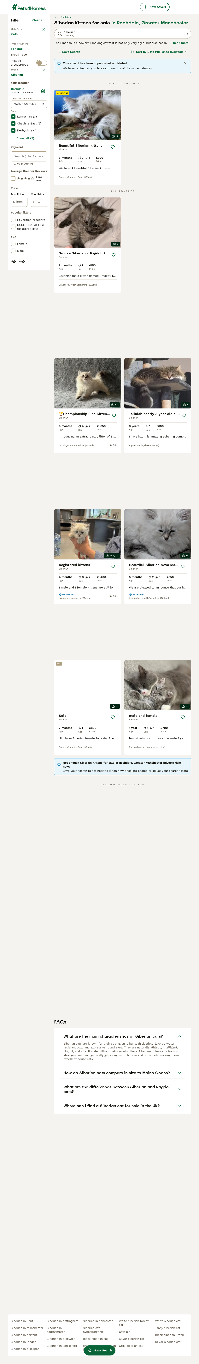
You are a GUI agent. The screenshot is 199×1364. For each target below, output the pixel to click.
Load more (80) (33, 256)
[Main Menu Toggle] (4, 7)
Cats (15, 105)
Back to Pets (21, 96)
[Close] (185, 130)
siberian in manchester (27, 1328)
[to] (39, 384)
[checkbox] (13, 186)
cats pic (124, 1332)
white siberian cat (167, 1321)
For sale (20, 123)
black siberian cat (95, 1339)
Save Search (69, 119)
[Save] (113, 214)
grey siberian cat (131, 1346)
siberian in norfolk (24, 1335)
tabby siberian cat (167, 1328)
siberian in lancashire (62, 1346)
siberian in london (23, 1342)
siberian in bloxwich (61, 1339)
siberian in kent (22, 1321)
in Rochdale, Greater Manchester (149, 90)
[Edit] (43, 274)
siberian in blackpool (25, 1349)
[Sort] (159, 119)
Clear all (38, 87)
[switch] (41, 157)
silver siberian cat (131, 1339)
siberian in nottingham (62, 1321)
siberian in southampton (56, 1330)
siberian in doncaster (98, 1321)
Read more (181, 110)
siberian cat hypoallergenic (93, 1330)
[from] (19, 384)
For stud (20, 141)
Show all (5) (25, 321)
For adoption (23, 132)
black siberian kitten (169, 1335)
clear (40, 166)
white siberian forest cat (134, 1323)
